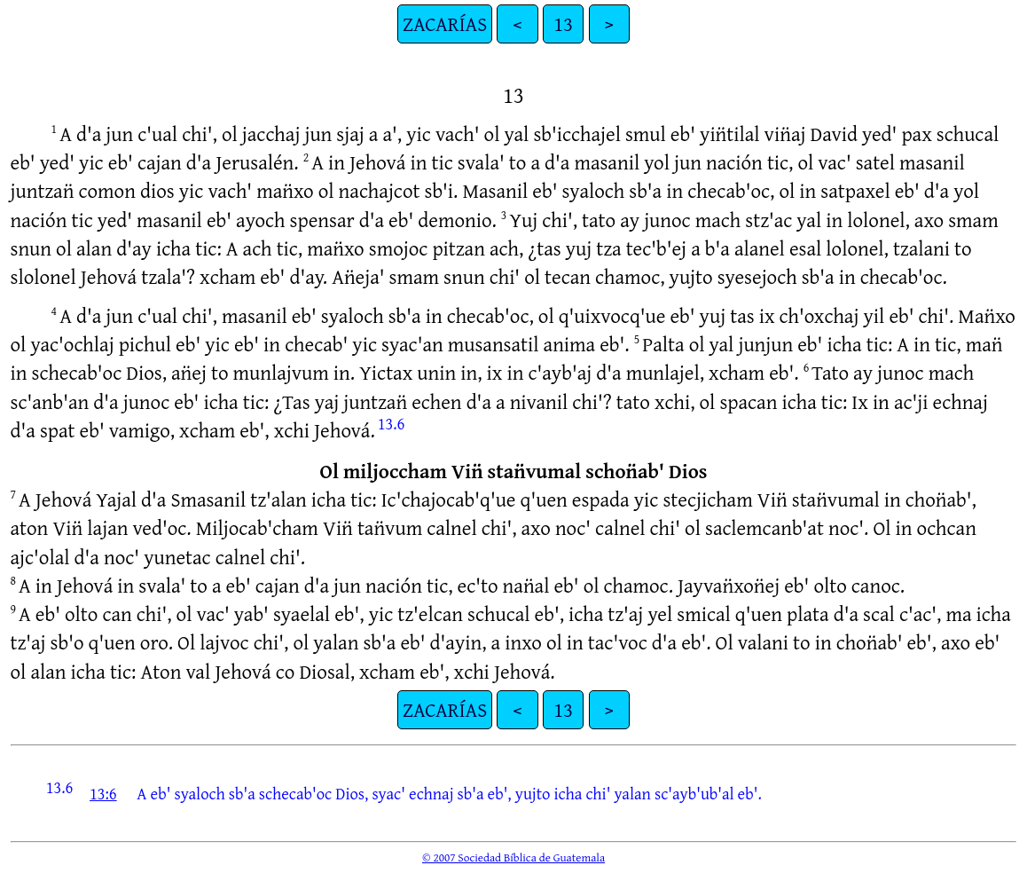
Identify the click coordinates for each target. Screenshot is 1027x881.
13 (563, 23)
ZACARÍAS (445, 23)
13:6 (103, 793)
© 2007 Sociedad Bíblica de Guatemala (513, 857)
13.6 (391, 423)
